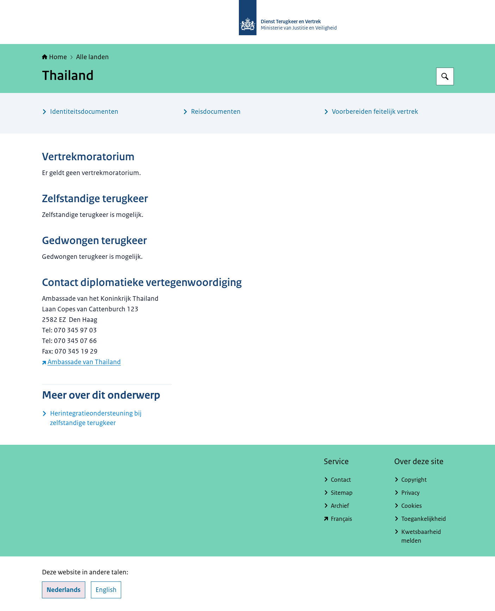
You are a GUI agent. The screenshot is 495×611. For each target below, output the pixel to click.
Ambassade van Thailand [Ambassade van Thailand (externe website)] (81, 362)
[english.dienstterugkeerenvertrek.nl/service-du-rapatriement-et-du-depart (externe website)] (353, 519)
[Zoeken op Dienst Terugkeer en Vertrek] (445, 76)
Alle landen (92, 57)
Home (54, 57)
